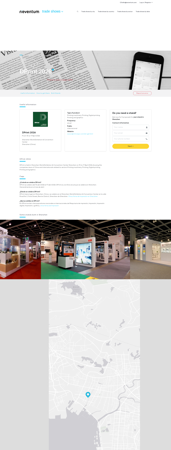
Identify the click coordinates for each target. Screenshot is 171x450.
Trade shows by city (88, 11)
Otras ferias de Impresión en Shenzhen (83, 196)
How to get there (43, 93)
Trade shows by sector (125, 11)
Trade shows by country (106, 11)
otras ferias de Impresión (49, 205)
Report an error (142, 93)
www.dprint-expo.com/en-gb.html (80, 134)
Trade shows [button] (52, 11)
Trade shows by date (143, 11)
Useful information (27, 93)
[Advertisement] (85, 32)
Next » (130, 146)
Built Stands (55, 93)
